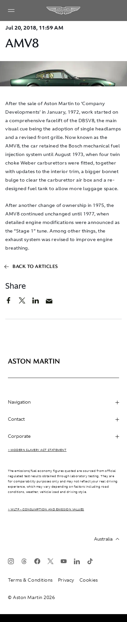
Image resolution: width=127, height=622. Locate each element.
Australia (106, 539)
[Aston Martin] (64, 10)
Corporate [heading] (63, 436)
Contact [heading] (63, 419)
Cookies (88, 580)
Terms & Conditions (30, 580)
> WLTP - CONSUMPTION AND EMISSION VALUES (46, 509)
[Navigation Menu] (11, 10)
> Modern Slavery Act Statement (37, 450)
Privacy (66, 580)
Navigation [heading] (63, 402)
